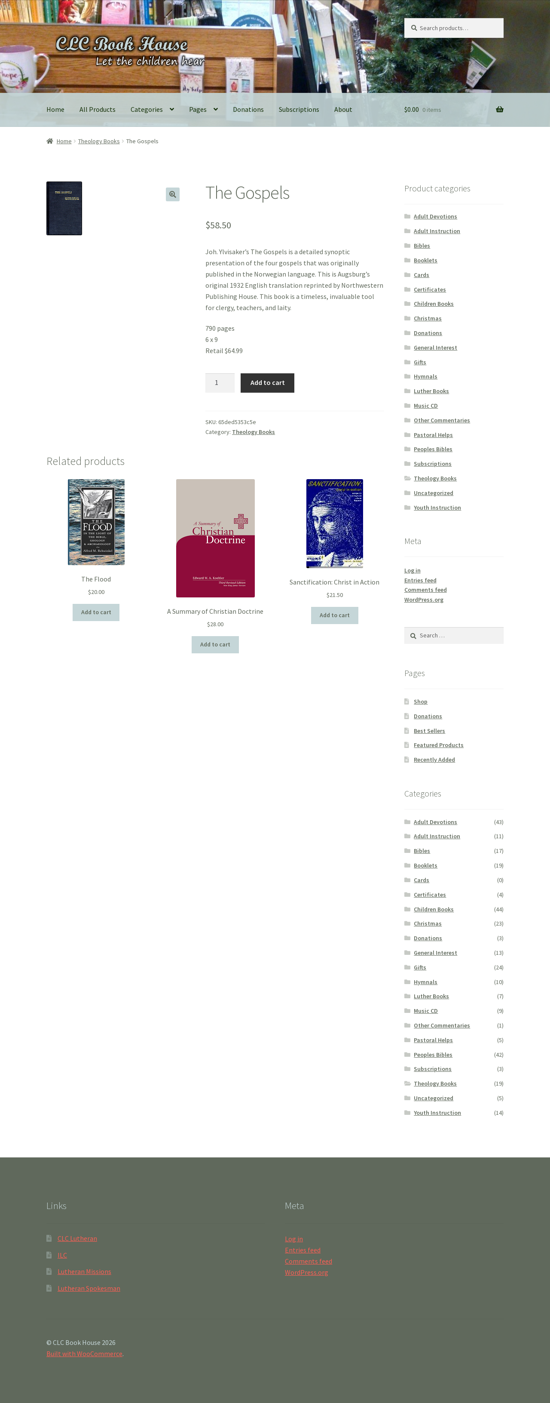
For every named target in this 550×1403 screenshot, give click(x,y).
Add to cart (268, 382)
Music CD (426, 405)
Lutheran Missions (84, 1271)
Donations (248, 109)
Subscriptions (299, 109)
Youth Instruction (437, 507)
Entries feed (420, 580)
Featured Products (439, 745)
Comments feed (425, 590)
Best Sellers (429, 731)
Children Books (434, 304)
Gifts (420, 362)
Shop (421, 701)
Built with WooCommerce (84, 1353)
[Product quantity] (220, 383)
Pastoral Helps (433, 435)
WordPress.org (423, 599)
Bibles (422, 245)
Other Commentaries (442, 420)
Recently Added (434, 759)
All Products (97, 109)
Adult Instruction (437, 231)
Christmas (428, 318)
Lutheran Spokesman (89, 1288)
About (343, 109)
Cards (421, 275)
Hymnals (425, 376)
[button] (173, 194)
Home (55, 109)
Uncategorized (433, 493)
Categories (147, 109)
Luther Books (431, 391)
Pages (198, 109)
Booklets (425, 260)
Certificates (430, 289)
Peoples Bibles (433, 449)
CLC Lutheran (77, 1238)
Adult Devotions (435, 216)
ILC (62, 1255)
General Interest (435, 347)
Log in (412, 570)
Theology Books (99, 141)
